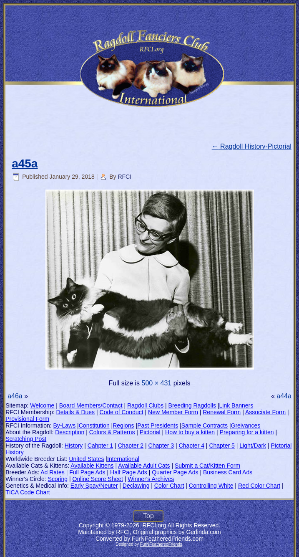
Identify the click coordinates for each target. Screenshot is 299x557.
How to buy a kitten (190, 432)
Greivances (246, 425)
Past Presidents (157, 425)
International (123, 459)
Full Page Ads (87, 472)
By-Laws (64, 425)
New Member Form (173, 412)
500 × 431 (157, 383)
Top (148, 515)
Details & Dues (75, 412)
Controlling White (211, 485)
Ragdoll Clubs (145, 405)
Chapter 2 (130, 445)
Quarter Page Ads (175, 472)
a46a (15, 396)
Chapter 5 (221, 445)
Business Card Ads (227, 472)
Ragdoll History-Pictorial (251, 146)
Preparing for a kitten (247, 432)
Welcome (42, 405)
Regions (123, 425)
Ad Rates (52, 472)
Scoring (58, 479)
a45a (25, 163)
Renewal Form (222, 412)
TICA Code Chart (27, 492)
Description (69, 432)
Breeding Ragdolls (192, 405)
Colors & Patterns (112, 432)
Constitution (94, 425)
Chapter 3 (161, 445)
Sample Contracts (204, 425)
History (74, 445)
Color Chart (169, 485)
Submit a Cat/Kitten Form (207, 465)
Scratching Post (25, 438)
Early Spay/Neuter (94, 485)
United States (86, 459)
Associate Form (265, 412)
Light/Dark (252, 445)
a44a (283, 396)
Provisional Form (27, 418)
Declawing (136, 485)
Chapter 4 (191, 445)
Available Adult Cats (144, 465)
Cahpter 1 (100, 445)
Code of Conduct (121, 412)
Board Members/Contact (91, 405)
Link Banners (236, 405)
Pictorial (150, 432)
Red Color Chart (259, 485)
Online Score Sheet (98, 479)
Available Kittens (91, 465)
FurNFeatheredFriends (161, 544)
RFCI (124, 176)
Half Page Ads (128, 472)
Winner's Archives (151, 479)
